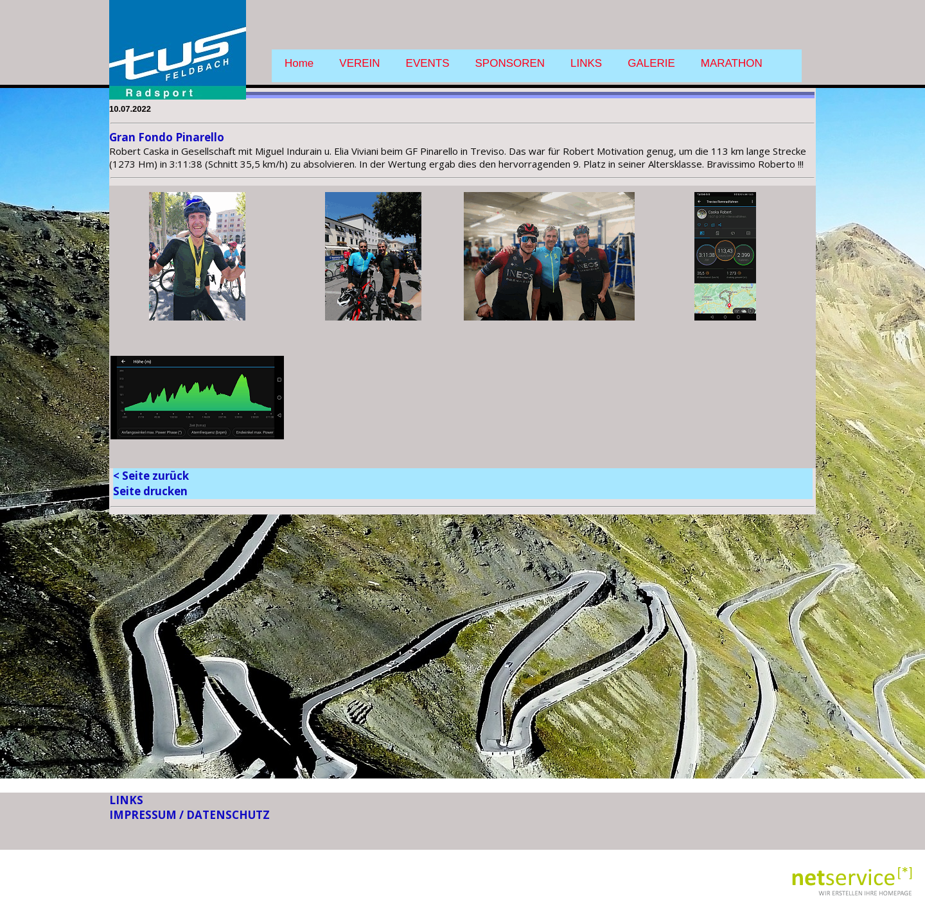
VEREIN (359, 63)
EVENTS (428, 63)
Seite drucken (150, 491)
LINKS (586, 63)
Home (299, 63)
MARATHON (731, 63)
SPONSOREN (510, 63)
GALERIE (651, 63)
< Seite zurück (151, 475)
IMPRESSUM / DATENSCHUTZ (189, 814)
